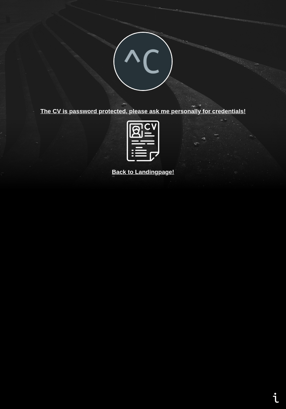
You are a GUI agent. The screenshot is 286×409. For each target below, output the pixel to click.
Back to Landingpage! (143, 172)
